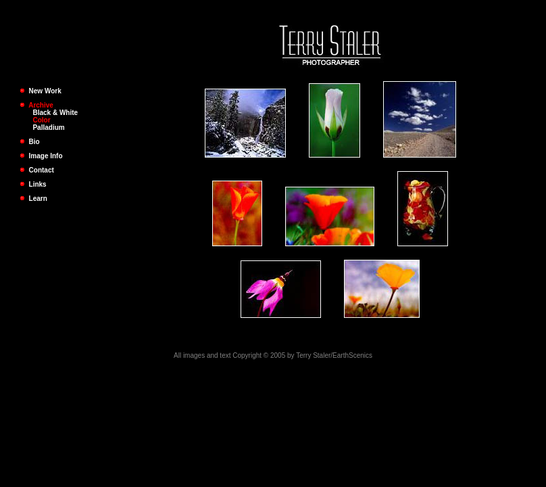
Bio (30, 141)
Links (33, 184)
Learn (33, 198)
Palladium (48, 127)
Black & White (55, 112)
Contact (37, 170)
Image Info (41, 156)
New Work (45, 91)
